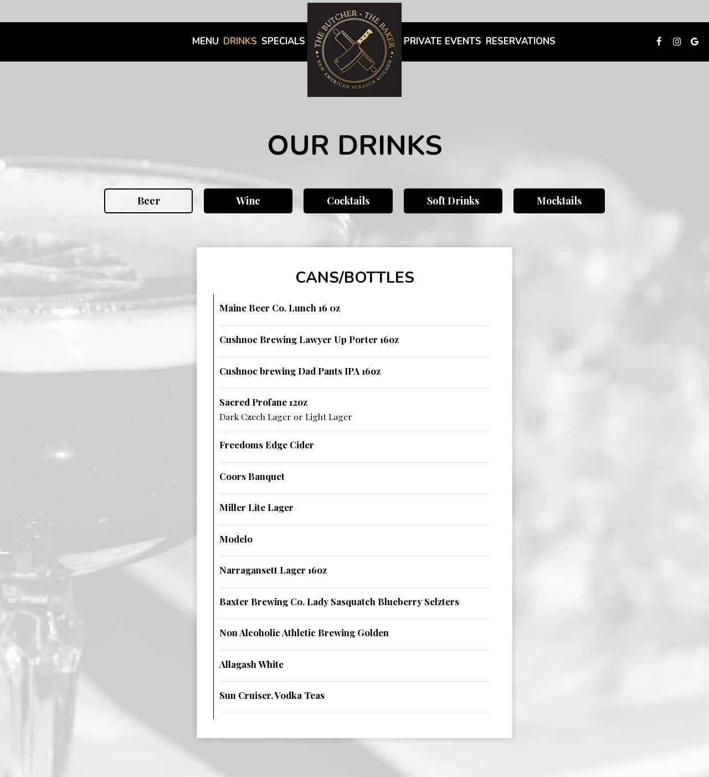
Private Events (442, 41)
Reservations (521, 41)
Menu (205, 41)
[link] (354, 50)
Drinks (240, 41)
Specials (283, 41)
